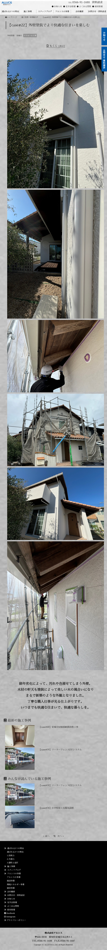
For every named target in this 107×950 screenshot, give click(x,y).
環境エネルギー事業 (15, 884)
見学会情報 (70, 6)
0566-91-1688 (81, 2)
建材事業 (11, 888)
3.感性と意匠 (12, 863)
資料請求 (97, 2)
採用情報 (99, 6)
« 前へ (46, 836)
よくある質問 (85, 6)
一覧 (53, 836)
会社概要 (11, 892)
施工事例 (11, 866)
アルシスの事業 (13, 877)
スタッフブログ (14, 870)
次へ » (61, 836)
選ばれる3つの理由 (15, 852)
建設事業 (11, 881)
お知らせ (58, 6)
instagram (9, 917)
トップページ (11, 17)
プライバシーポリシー (16, 920)
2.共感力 (10, 859)
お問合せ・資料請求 (16, 895)
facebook (9, 913)
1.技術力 (10, 855)
